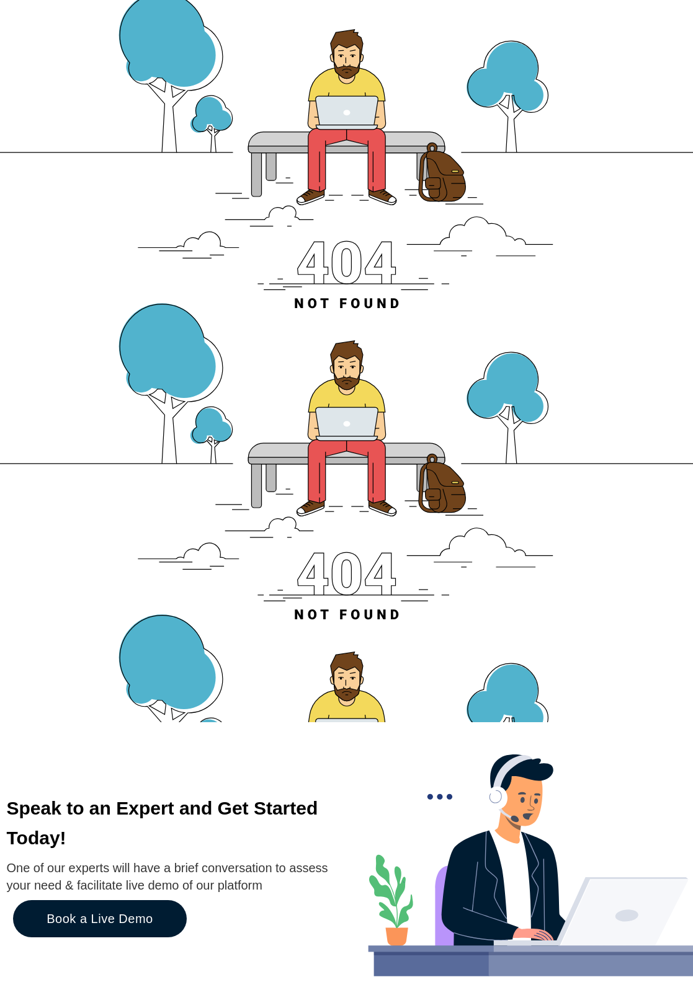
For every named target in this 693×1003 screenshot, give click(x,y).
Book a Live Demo (100, 919)
